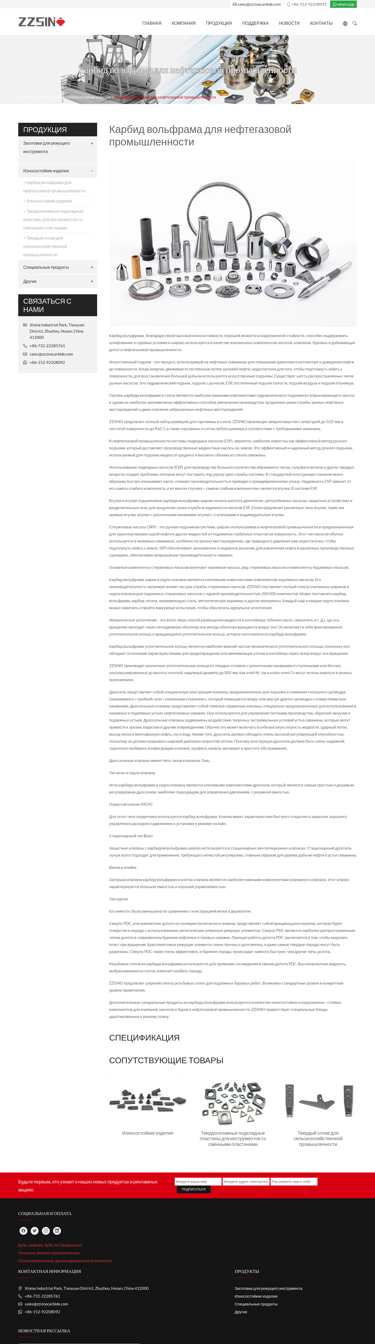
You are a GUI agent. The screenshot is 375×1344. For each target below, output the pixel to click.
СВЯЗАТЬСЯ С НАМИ (274, 1326)
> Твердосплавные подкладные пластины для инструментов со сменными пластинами (53, 241)
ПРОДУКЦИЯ (219, 23)
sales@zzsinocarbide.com (257, 4)
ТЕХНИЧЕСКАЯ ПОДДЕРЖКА (190, 1326)
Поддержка (255, 23)
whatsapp (343, 4)
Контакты (321, 23)
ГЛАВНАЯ (151, 23)
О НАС (116, 1326)
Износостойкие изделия (89, 119)
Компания (184, 23)
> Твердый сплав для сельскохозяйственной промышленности (45, 268)
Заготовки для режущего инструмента (46, 169)
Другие (29, 303)
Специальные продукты (46, 289)
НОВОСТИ (289, 23)
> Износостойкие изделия (47, 223)
